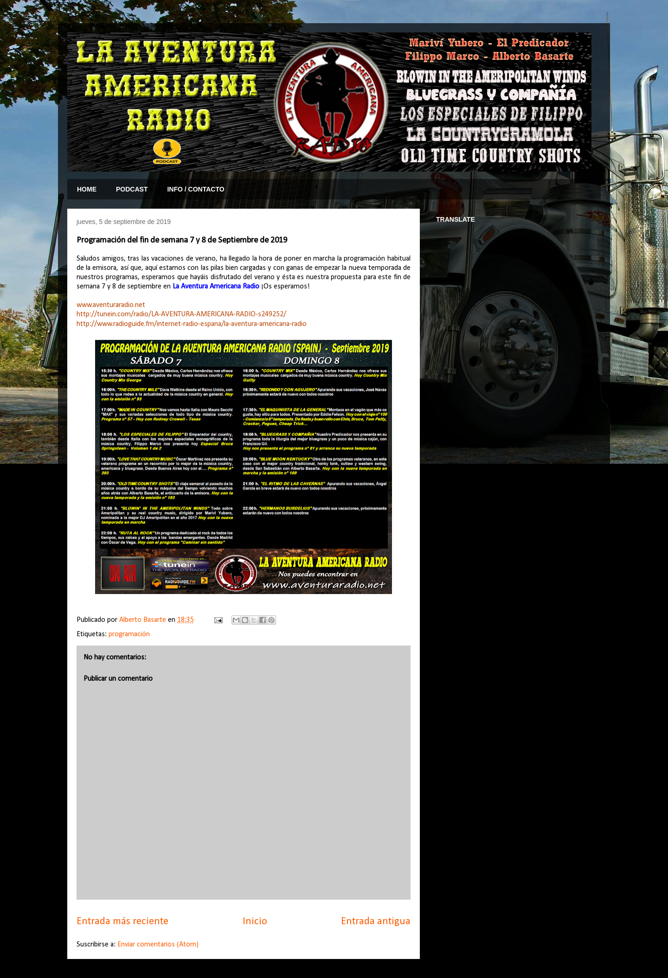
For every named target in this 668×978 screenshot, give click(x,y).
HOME (86, 189)
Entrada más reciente (122, 921)
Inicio (255, 921)
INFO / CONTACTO (195, 189)
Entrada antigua (376, 921)
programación (129, 634)
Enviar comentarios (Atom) (158, 944)
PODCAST (132, 189)
